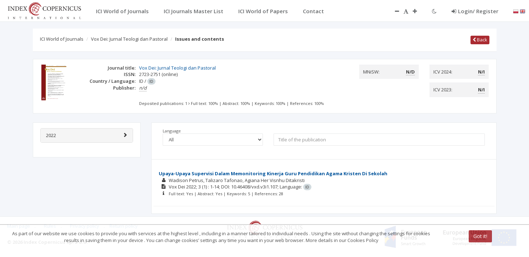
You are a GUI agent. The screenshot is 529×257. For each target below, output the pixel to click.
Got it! (480, 236)
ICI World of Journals (61, 39)
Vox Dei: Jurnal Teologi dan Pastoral (129, 39)
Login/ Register (475, 11)
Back (480, 39)
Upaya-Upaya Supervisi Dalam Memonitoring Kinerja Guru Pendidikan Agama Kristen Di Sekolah (273, 173)
